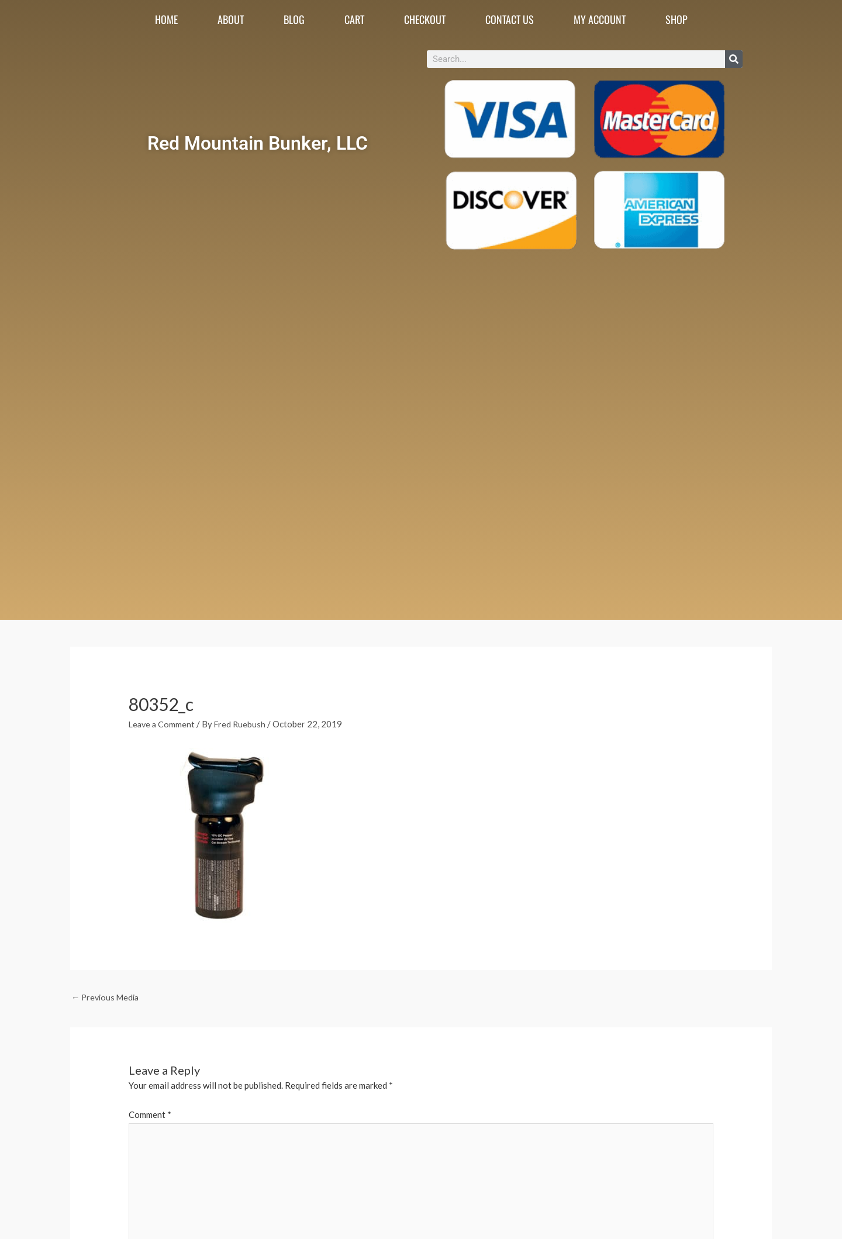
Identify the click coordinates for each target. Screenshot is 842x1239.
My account (600, 19)
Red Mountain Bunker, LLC (257, 141)
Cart (354, 19)
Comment (150, 1115)
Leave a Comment (163, 724)
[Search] (734, 59)
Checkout (425, 19)
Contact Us (509, 19)
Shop (676, 19)
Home (166, 19)
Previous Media (107, 997)
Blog (294, 19)
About (231, 19)
